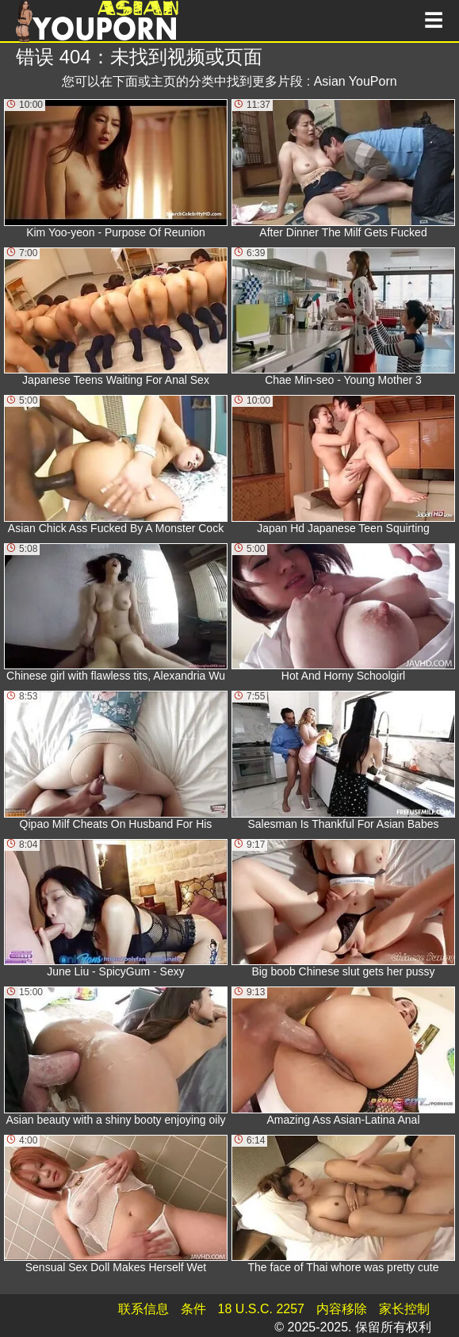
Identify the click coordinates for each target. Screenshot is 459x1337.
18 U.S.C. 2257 (261, 1309)
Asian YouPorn (355, 81)
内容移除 (341, 1309)
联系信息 (143, 1309)
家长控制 (404, 1309)
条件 (193, 1309)
